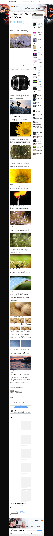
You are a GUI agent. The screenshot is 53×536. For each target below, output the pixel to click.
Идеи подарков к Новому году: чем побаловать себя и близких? (39, 99)
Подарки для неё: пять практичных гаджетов (39, 105)
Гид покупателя (18, 3)
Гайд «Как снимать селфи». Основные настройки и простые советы (39, 143)
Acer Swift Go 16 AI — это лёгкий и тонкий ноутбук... (40, 54)
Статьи (31, 3)
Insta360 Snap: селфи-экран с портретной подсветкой (38, 121)
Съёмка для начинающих (38, 141)
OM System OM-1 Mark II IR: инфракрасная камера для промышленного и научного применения (38, 127)
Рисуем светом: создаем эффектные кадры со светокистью (39, 133)
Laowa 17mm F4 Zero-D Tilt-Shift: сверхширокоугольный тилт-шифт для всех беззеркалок (38, 111)
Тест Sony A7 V (39, 72)
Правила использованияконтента (33, 533)
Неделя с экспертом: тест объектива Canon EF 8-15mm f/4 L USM (18, 21)
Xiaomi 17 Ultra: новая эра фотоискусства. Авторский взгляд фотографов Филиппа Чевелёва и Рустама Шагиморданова (40, 24)
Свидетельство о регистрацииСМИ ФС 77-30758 (24, 533)
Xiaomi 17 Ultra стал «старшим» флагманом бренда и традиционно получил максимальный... (40, 28)
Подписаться (40, 530)
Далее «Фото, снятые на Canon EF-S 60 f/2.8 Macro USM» (21, 407)
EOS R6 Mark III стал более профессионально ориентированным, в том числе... (40, 90)
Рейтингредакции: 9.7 (35, 27)
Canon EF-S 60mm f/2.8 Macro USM (16, 417)
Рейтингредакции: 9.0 (35, 57)
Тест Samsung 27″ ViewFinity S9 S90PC (40, 59)
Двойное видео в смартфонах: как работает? (39, 146)
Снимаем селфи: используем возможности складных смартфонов (39, 140)
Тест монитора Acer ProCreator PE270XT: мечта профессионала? (40, 80)
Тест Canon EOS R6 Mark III (40, 87)
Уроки (37, 3)
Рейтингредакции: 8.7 (35, 43)
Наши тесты (10, 3)
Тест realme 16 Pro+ (40, 45)
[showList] (14, 514)
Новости (25, 3)
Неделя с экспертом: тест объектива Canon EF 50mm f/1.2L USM (18, 24)
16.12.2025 (37, 100)
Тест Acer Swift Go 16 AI (40, 52)
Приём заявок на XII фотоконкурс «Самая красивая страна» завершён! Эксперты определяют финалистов (38, 118)
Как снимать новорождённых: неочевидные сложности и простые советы (39, 150)
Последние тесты (35, 21)
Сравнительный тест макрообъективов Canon (15, 504)
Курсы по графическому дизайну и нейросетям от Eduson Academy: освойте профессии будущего (39, 136)
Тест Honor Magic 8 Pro (40, 67)
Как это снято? (37, 134)
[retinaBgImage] (34, 96)
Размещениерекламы (11, 533)
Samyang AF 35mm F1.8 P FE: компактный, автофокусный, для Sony (39, 115)
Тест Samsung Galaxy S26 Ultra (40, 38)
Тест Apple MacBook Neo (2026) (40, 31)
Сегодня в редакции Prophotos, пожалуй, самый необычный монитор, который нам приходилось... (40, 62)
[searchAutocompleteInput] (26, 1)
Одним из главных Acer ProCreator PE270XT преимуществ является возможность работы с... (40, 84)
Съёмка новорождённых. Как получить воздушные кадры (39, 154)
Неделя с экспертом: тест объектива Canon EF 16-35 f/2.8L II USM (18, 22)
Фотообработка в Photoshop (39, 138)
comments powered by (13, 517)
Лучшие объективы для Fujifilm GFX (39, 96)
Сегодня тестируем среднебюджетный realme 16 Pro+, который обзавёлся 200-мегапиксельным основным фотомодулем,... (40, 48)
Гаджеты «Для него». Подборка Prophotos (38, 102)
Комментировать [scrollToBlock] (29, 402)
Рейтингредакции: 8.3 (35, 64)
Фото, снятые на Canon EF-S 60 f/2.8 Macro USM (37, 17)
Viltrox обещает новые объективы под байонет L (38, 124)
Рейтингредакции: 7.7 (35, 35)
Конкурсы (42, 3)
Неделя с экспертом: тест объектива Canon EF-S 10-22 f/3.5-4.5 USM (18, 23)
